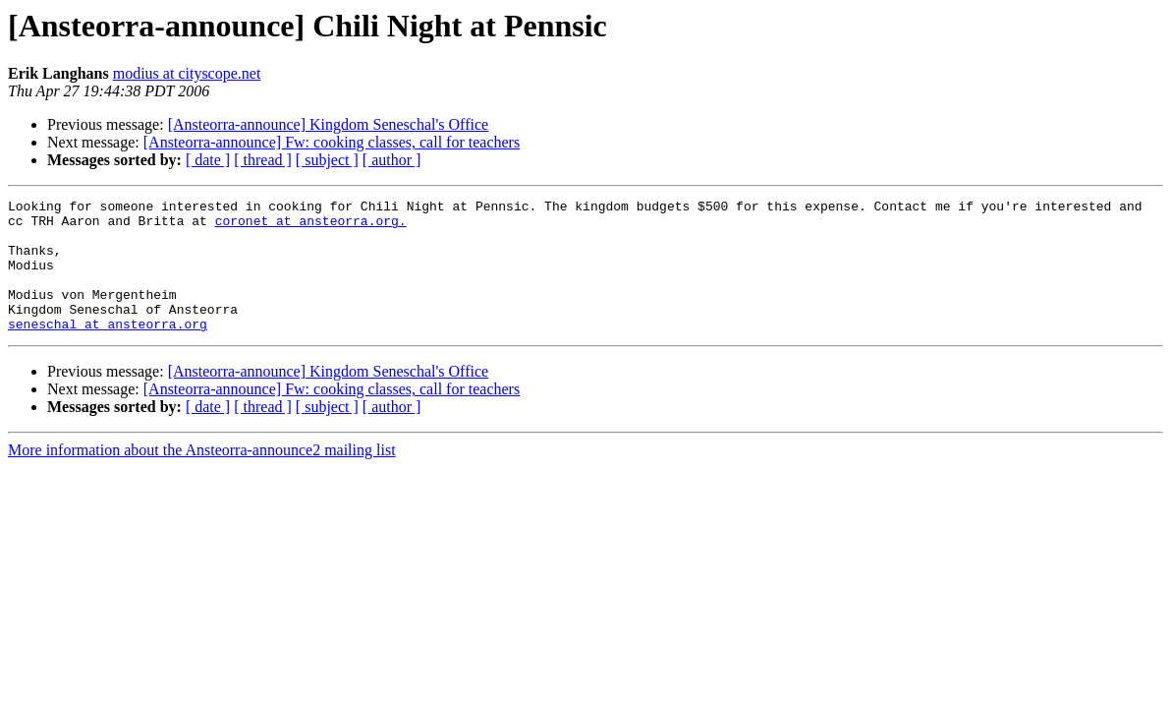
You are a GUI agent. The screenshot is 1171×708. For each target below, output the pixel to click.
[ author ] (391, 159)
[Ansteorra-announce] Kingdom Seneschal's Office (328, 124)
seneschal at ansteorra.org (107, 350)
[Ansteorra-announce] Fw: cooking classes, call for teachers (331, 142)
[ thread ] (263, 159)
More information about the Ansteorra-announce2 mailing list (202, 476)
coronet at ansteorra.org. (311, 226)
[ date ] (208, 159)
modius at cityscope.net (187, 73)
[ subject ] (327, 159)
